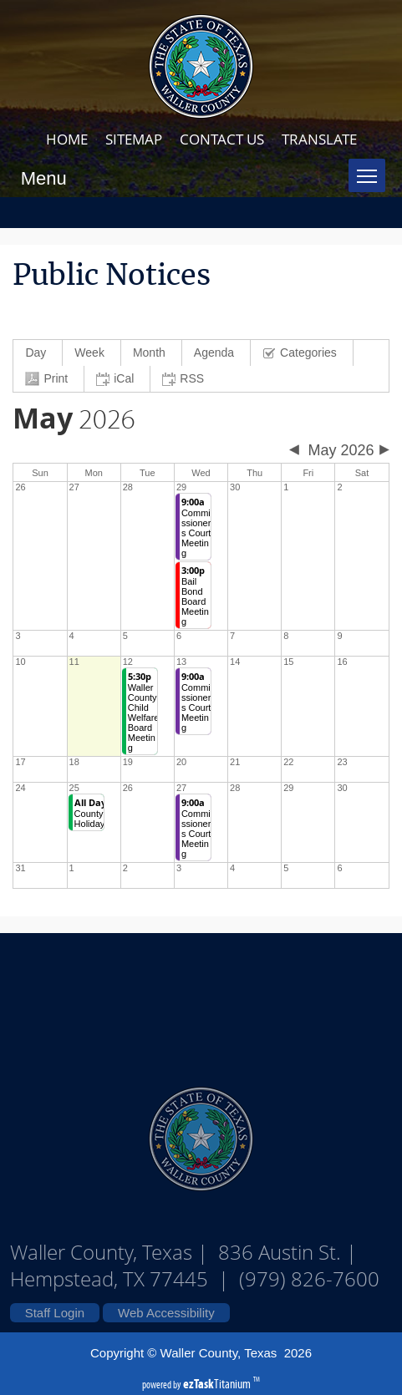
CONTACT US (222, 139)
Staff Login (54, 1313)
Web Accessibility (166, 1313)
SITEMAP (133, 139)
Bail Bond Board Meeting (195, 596)
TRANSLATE (319, 139)
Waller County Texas (201, 1000)
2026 (74, 420)
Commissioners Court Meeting (196, 527)
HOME (67, 139)
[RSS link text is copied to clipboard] (185, 379)
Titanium (218, 1384)
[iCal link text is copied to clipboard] (117, 379)
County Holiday (90, 813)
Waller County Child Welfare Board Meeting (144, 712)
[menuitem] (38, 353)
